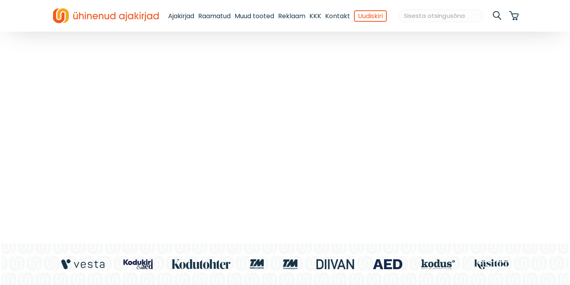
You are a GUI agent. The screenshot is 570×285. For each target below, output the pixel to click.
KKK (315, 16)
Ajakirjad (181, 16)
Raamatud (214, 16)
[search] (497, 15)
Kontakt (337, 16)
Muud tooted (254, 16)
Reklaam (291, 16)
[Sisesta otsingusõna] (441, 16)
